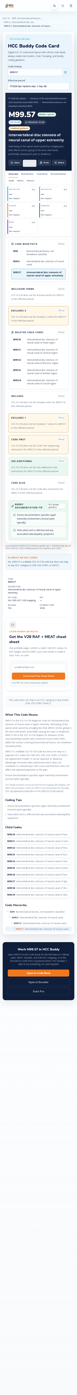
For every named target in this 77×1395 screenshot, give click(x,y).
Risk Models (27, 174)
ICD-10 (6, 18)
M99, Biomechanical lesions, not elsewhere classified (27, 18)
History (30, 180)
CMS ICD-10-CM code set (52, 791)
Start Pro (38, 991)
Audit (11, 180)
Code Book (42, 174)
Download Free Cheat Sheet (38, 676)
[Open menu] (70, 5)
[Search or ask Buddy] (62, 5)
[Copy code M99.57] (29, 163)
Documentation (58, 174)
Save (15, 162)
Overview (13, 174)
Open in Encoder (38, 982)
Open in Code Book (39, 973)
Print (44, 162)
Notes (20, 180)
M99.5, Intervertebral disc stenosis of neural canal (20, 22)
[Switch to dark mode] (54, 5)
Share (59, 162)
